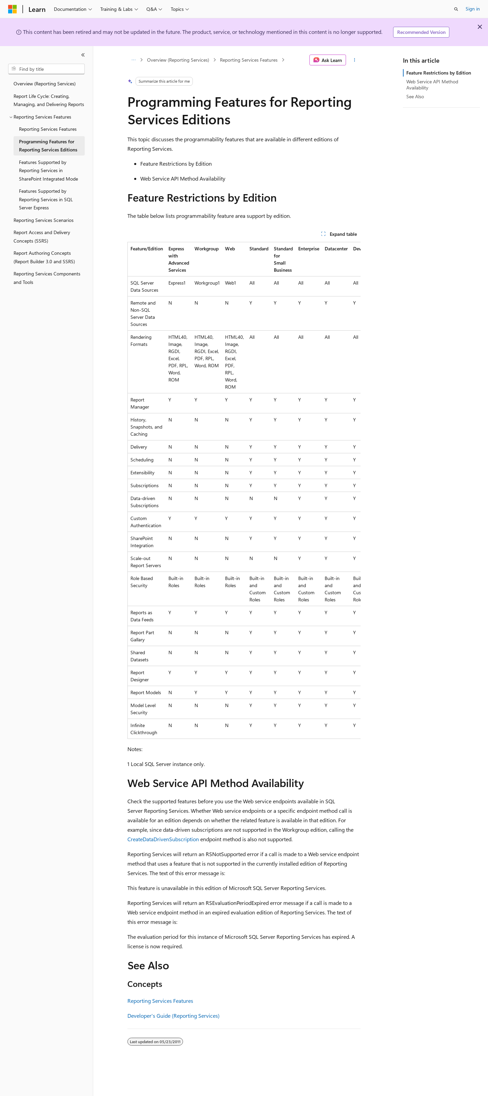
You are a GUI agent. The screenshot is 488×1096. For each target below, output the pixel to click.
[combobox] (46, 69)
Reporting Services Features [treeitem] (48, 129)
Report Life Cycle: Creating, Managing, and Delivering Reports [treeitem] (49, 100)
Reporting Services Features (249, 60)
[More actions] (355, 60)
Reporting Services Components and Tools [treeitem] (47, 277)
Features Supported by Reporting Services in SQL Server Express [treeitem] (46, 199)
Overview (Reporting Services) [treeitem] (45, 83)
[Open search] (456, 9)
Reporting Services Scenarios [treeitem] (44, 220)
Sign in (473, 8)
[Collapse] (83, 55)
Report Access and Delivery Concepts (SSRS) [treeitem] (42, 236)
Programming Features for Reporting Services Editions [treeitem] (48, 145)
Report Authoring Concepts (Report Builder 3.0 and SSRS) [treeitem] (44, 257)
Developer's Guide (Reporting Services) (173, 1015)
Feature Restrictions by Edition (438, 72)
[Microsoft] (12, 9)
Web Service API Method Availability (432, 84)
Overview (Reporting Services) (178, 60)
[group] (244, 490)
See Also (415, 96)
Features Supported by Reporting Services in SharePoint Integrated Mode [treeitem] (48, 170)
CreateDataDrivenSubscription (163, 839)
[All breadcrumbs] (133, 60)
